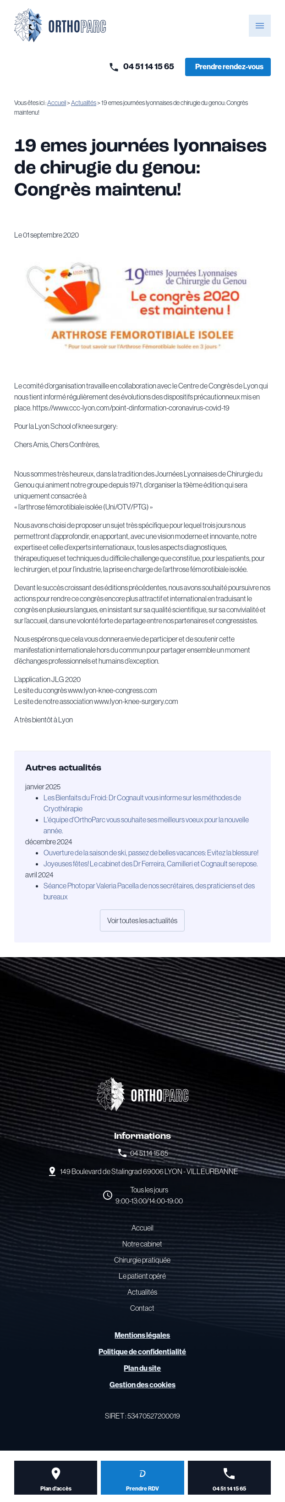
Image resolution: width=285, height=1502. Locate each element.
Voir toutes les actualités (142, 920)
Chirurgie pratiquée (142, 1259)
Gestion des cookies (142, 1384)
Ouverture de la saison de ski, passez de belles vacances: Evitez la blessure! (151, 852)
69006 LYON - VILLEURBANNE (149, 1171)
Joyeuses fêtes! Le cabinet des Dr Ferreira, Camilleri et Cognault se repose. (151, 863)
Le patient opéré (142, 1275)
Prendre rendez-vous (229, 66)
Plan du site (142, 1368)
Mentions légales (142, 1335)
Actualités (83, 103)
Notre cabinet (142, 1243)
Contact (142, 1308)
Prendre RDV (142, 1488)
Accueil (56, 103)
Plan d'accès (55, 1488)
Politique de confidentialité (142, 1351)
